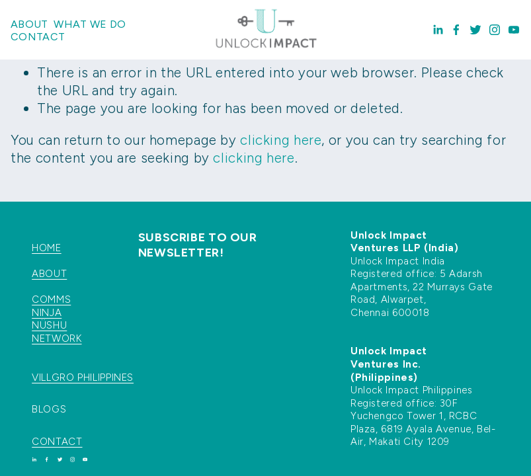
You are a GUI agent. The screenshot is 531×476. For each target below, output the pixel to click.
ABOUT (49, 274)
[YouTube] (513, 29)
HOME (46, 248)
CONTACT (57, 442)
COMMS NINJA (51, 306)
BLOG (46, 409)
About (29, 24)
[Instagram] (494, 29)
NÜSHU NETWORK (56, 331)
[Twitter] (475, 29)
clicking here (280, 140)
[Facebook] (456, 29)
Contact (38, 36)
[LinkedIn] (437, 29)
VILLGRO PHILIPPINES (83, 377)
